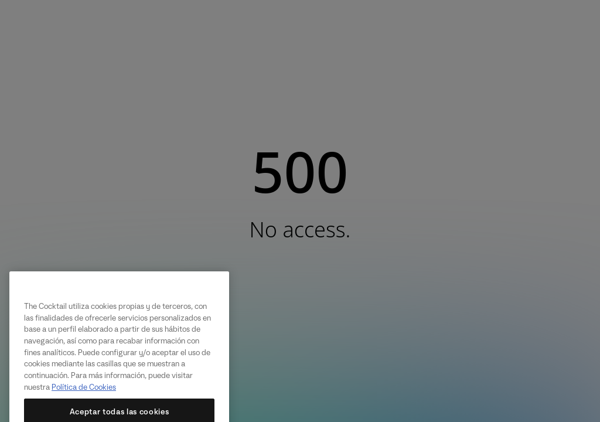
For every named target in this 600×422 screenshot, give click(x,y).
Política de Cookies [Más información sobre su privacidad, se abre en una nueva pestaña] (84, 395)
